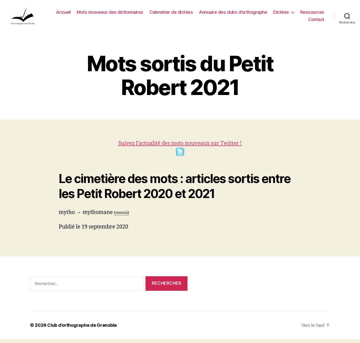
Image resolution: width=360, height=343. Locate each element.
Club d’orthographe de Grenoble (82, 329)
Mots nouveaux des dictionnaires (110, 13)
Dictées (281, 13)
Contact (316, 21)
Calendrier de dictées (171, 13)
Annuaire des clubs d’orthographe (233, 13)
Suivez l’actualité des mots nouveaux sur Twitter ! (180, 152)
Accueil (63, 13)
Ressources (312, 13)
